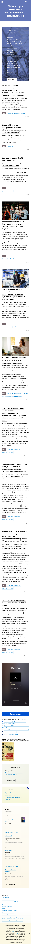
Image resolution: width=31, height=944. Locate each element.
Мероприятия (15, 768)
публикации (10, 113)
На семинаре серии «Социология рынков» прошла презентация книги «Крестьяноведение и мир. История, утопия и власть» (14, 90)
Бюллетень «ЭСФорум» (11, 795)
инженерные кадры (7, 327)
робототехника (18, 327)
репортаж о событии (19, 113)
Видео (15, 668)
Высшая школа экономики (10, 2)
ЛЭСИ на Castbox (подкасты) (11, 734)
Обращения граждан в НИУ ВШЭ (10, 910)
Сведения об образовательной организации (12, 920)
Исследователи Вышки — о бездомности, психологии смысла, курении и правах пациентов (13, 225)
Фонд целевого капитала (8, 912)
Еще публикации (11, 884)
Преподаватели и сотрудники (9, 904)
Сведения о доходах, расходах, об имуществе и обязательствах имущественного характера (13, 917)
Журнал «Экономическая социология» (15, 793)
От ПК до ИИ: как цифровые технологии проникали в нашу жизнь (14, 602)
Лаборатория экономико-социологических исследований (15, 10)
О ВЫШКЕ (5, 895)
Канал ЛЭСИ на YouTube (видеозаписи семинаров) (16, 732)
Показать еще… (15, 714)
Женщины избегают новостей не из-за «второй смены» (14, 358)
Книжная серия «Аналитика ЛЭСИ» (14, 797)
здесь (13, 931)
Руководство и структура (8, 899)
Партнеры (7, 799)
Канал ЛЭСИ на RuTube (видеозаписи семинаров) (16, 729)
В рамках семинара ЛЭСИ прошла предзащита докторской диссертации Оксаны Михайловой (13, 161)
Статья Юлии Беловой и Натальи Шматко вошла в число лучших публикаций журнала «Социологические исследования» (13, 294)
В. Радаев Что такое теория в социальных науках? (15, 684)
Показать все (10, 780)
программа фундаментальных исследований (12, 396)
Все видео (7, 702)
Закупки (3, 908)
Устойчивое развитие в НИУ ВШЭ (10, 902)
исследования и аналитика (13, 188)
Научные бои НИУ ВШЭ (8, 259)
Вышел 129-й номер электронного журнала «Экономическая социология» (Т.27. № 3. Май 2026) (14, 128)
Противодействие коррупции (9, 915)
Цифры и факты (5, 897)
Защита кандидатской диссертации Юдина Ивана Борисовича (13, 773)
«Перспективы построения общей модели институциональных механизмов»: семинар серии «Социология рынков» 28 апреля (14, 414)
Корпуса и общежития (7, 906)
